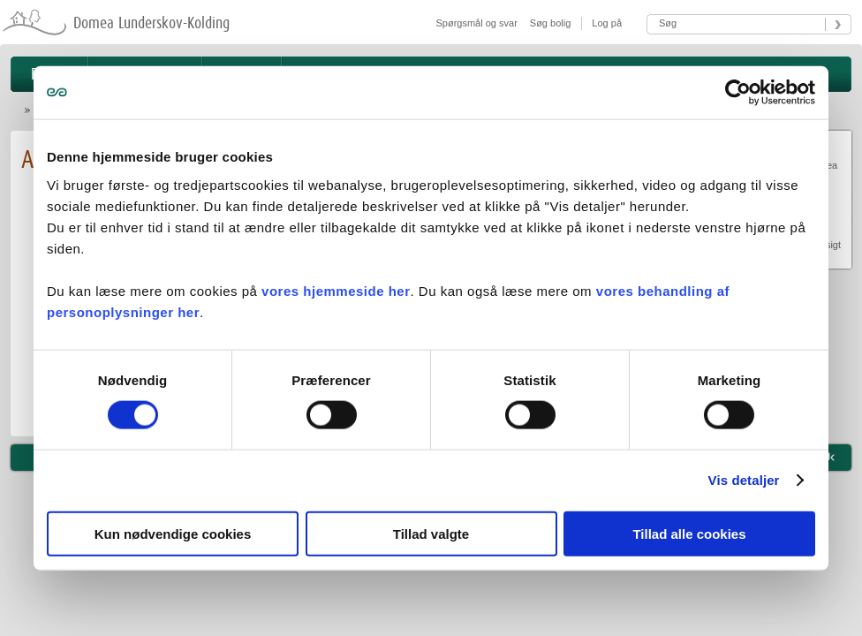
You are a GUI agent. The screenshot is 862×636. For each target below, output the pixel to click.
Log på (605, 23)
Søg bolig (550, 23)
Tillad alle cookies (688, 533)
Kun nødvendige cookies (173, 533)
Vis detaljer (744, 480)
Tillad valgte (431, 533)
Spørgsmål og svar (477, 23)
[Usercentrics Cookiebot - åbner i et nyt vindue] (738, 93)
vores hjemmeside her (335, 290)
